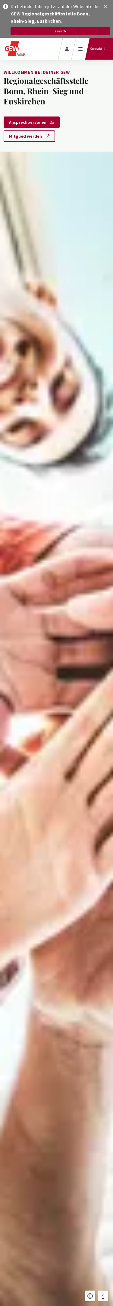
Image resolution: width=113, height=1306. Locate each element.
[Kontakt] (97, 49)
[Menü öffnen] (80, 49)
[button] (105, 6)
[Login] (67, 49)
